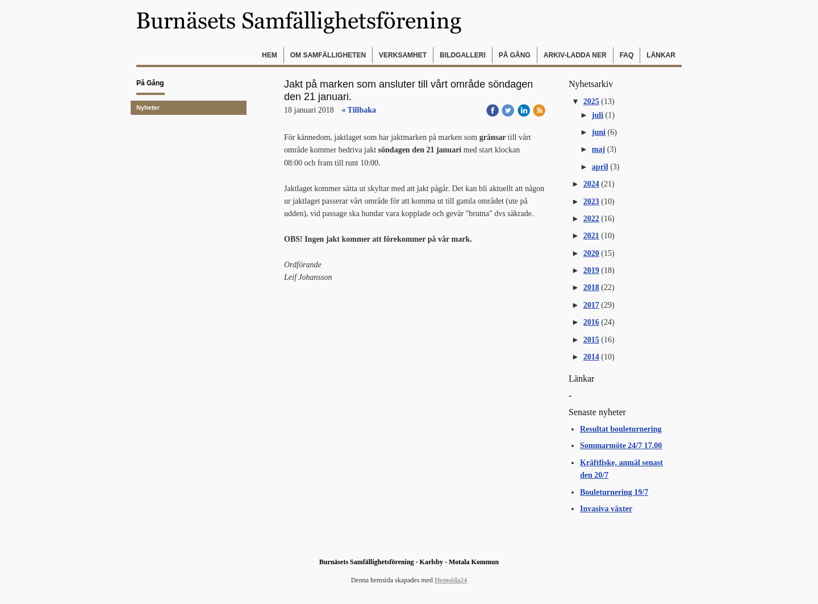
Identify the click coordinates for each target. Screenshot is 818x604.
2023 (591, 201)
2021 (591, 235)
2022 (591, 218)
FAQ (627, 55)
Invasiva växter (606, 508)
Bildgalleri (463, 55)
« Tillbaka (358, 110)
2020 (591, 253)
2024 (591, 184)
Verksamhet (403, 55)
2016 (591, 322)
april (600, 167)
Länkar (660, 55)
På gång (515, 55)
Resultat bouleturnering (621, 429)
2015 (591, 340)
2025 (591, 101)
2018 (591, 287)
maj (598, 149)
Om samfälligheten (328, 55)
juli (597, 115)
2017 (591, 305)
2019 (591, 270)
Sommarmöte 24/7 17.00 (621, 445)
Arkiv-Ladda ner (575, 55)
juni (599, 132)
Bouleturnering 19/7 (614, 492)
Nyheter (148, 107)
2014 (591, 357)
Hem (269, 55)
